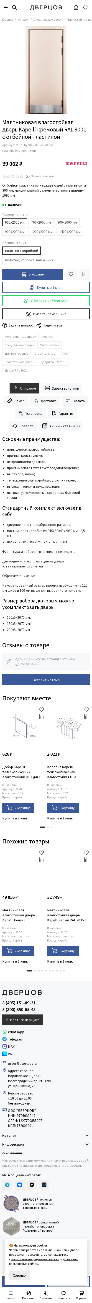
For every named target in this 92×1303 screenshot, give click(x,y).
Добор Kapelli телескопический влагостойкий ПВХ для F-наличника (22, 772)
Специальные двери (48, 19)
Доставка (45, 400)
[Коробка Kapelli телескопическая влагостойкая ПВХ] (68, 727)
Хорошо (19, 1275)
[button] (42, 827)
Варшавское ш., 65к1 (24, 1075)
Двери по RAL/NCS (53, 362)
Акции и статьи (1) (61, 425)
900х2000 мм (15, 231)
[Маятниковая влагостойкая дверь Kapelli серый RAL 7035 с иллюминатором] (68, 870)
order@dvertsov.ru (22, 1063)
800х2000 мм (67, 222)
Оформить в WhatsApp (46, 300)
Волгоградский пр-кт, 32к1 (29, 1080)
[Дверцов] (46, 7)
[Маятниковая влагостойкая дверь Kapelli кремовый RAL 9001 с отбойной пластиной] (46, 70)
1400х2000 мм (70, 231)
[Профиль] (76, 7)
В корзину (18, 807)
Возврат (22, 425)
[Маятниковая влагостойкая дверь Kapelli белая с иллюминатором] (23, 870)
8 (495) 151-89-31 (19, 1003)
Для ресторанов (16, 353)
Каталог (23, 19)
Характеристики (62, 388)
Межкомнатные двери (20, 336)
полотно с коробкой (21, 250)
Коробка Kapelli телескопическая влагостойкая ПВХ (62, 772)
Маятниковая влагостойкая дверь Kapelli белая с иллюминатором (18, 915)
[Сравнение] (84, 274)
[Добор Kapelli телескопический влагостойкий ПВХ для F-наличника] (23, 727)
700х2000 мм (41, 222)
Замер (16, 400)
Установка (30, 413)
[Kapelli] (77, 163)
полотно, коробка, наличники (29, 260)
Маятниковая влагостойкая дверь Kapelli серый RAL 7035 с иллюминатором (66, 915)
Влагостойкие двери (19, 362)
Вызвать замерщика (46, 314)
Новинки (48, 336)
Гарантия (62, 413)
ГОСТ (65, 353)
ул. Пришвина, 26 (21, 1086)
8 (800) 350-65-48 (19, 1009)
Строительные (44, 353)
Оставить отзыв (46, 679)
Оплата (75, 400)
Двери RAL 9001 (16, 370)
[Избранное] (85, 7)
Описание (24, 388)
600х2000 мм (15, 222)
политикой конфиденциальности (35, 1259)
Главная (7, 19)
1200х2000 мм (42, 231)
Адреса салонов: (21, 1070)
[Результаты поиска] (14, 7)
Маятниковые (49, 345)
